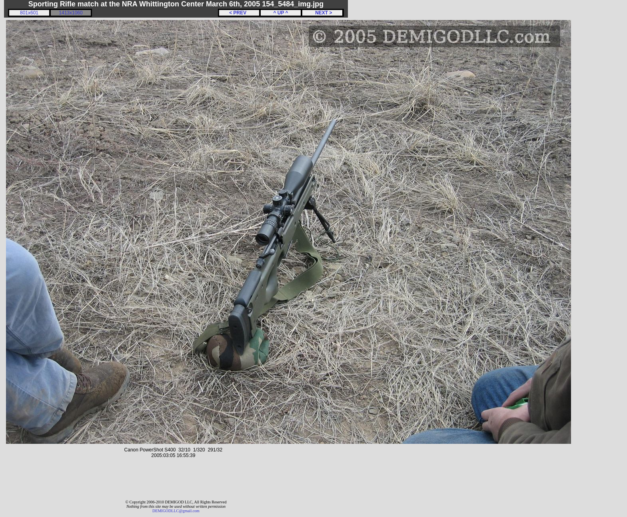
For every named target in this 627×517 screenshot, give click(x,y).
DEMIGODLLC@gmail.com (176, 511)
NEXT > (322, 13)
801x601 (29, 13)
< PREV (239, 13)
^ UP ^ (280, 13)
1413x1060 (70, 13)
